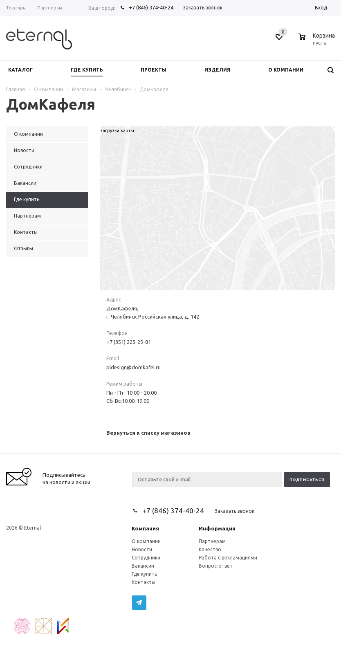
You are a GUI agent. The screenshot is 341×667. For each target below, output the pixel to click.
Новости (142, 549)
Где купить (144, 574)
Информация (217, 528)
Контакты (143, 582)
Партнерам (212, 541)
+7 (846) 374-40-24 (151, 7)
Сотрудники (146, 557)
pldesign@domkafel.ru (133, 367)
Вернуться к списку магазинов (148, 433)
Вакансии (143, 565)
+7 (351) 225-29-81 (128, 342)
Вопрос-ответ (216, 565)
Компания (145, 528)
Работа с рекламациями (228, 557)
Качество (210, 549)
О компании (146, 541)
